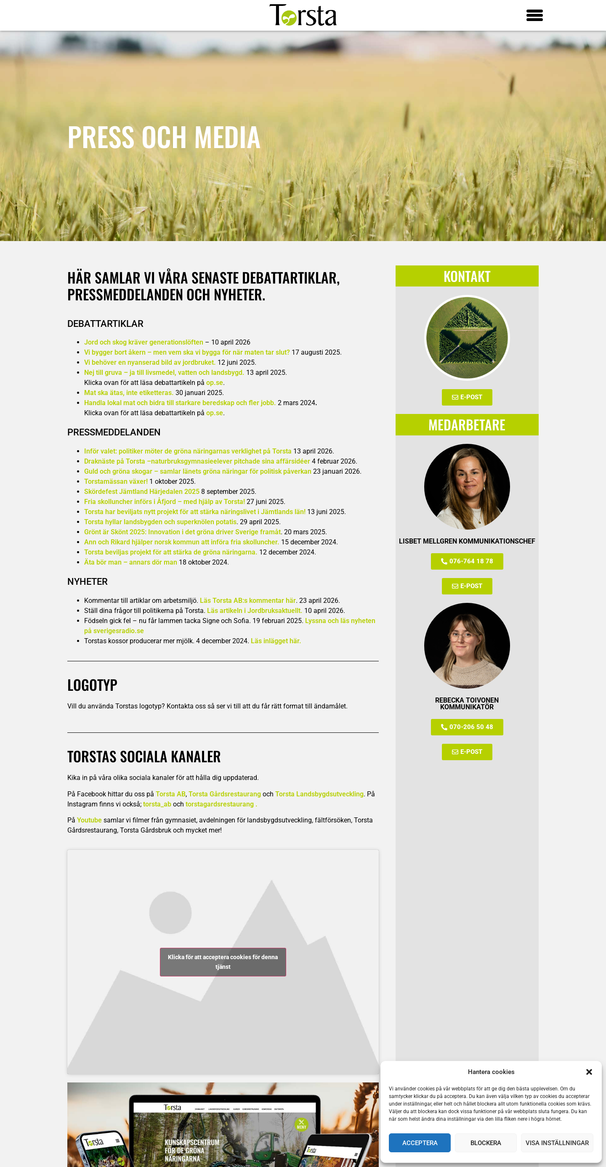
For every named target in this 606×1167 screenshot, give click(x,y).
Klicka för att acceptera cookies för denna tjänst (223, 962)
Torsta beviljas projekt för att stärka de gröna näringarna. (171, 552)
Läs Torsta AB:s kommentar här (248, 601)
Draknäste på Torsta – (117, 461)
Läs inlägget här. (276, 641)
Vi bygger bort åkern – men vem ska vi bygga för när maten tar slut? (187, 352)
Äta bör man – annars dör (124, 562)
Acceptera (420, 1143)
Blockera (485, 1143)
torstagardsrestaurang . (222, 804)
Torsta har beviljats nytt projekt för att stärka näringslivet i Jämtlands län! (195, 512)
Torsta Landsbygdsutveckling (319, 794)
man (170, 562)
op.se (214, 383)
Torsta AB (171, 794)
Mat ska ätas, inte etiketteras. (129, 393)
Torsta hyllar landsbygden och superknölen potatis (160, 522)
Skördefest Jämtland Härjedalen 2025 (141, 492)
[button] (589, 1072)
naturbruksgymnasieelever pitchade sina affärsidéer (230, 461)
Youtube (89, 820)
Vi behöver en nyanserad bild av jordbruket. (150, 362)
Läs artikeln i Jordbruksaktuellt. (255, 611)
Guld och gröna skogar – (197, 471)
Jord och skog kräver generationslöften (143, 342)
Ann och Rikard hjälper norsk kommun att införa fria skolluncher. (181, 542)
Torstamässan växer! (116, 481)
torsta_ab (157, 804)
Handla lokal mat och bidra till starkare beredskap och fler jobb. (180, 403)
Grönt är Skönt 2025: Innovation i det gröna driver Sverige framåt (182, 532)
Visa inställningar (557, 1143)
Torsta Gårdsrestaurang (225, 794)
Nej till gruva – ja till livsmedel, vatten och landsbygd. (164, 373)
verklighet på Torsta (261, 451)
